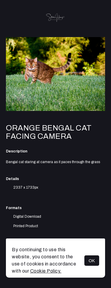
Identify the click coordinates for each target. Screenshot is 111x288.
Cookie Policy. (46, 270)
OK (92, 260)
